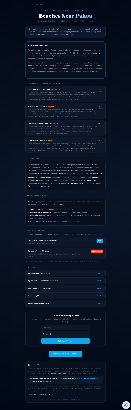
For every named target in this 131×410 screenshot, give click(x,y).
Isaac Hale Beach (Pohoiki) (63, 215)
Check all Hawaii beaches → (65, 354)
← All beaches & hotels (34, 4)
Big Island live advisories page (50, 221)
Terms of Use (45, 391)
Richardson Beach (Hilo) (38, 123)
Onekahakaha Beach (36, 140)
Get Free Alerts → (65, 341)
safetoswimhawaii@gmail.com (72, 399)
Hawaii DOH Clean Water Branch (85, 378)
